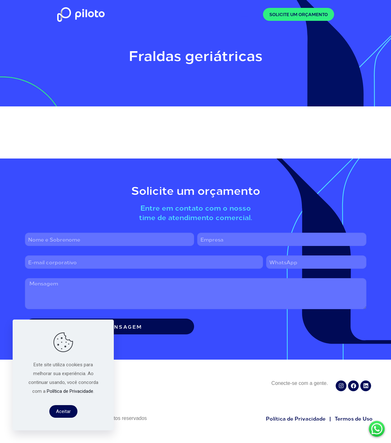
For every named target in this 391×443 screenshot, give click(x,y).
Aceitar (63, 411)
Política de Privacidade (70, 391)
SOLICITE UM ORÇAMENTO (298, 14)
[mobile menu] (245, 14)
